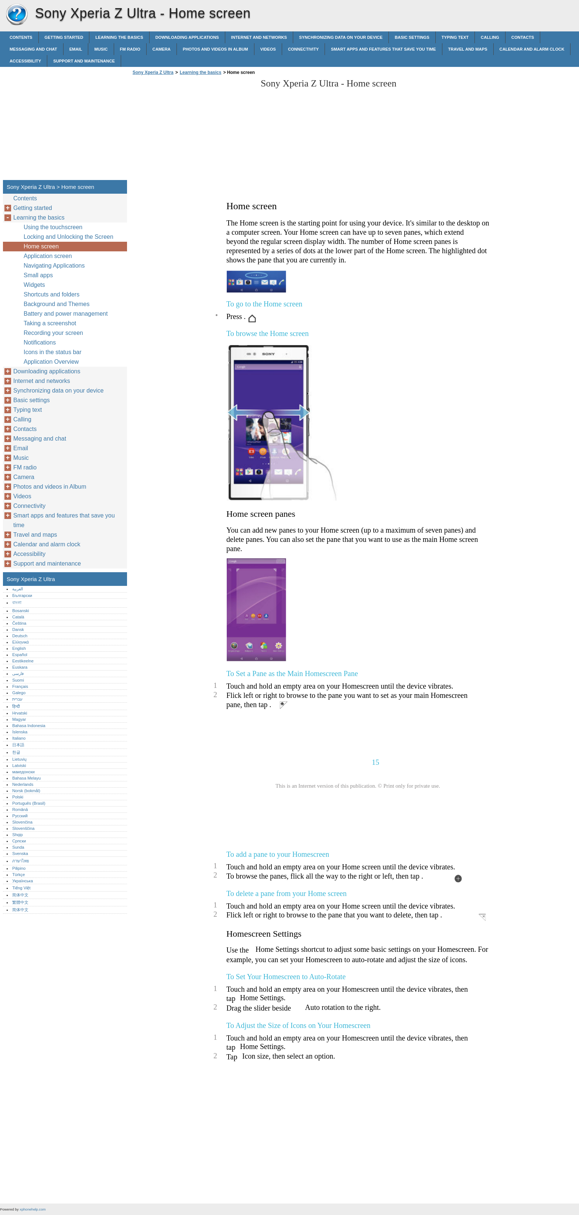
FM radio (130, 49)
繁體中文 (20, 902)
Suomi (18, 680)
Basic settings (412, 37)
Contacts (522, 37)
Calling (490, 37)
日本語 (18, 745)
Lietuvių (19, 759)
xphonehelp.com (32, 1209)
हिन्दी (16, 706)
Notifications (40, 342)
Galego (18, 692)
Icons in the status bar (53, 352)
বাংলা (16, 602)
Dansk (18, 629)
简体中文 (20, 895)
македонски (23, 772)
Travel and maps (467, 49)
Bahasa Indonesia (28, 725)
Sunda (18, 847)
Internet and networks (259, 37)
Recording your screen (53, 333)
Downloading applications (187, 37)
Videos (268, 49)
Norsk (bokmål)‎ (26, 790)
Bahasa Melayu (26, 778)
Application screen (48, 256)
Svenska (20, 853)
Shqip (17, 834)
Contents (21, 37)
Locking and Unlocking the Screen (68, 237)
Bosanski (20, 610)
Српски (19, 841)
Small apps (38, 275)
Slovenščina (23, 828)
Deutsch (19, 636)
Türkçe (18, 874)
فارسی (18, 673)
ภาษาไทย (20, 861)
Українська (22, 881)
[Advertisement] (193, 129)
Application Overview (51, 362)
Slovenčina (22, 822)
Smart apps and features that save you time (383, 49)
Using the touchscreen (53, 227)
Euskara (19, 667)
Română (20, 809)
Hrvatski (19, 713)
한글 (16, 752)
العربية (17, 589)
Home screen (41, 246)
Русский (20, 816)
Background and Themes (56, 304)
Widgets (34, 285)
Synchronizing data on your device (341, 37)
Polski (17, 797)
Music (100, 49)
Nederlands (22, 784)
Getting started (64, 37)
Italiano (18, 738)
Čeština (19, 623)
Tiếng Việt (21, 888)
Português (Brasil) (28, 803)
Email (75, 49)
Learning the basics (119, 37)
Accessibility (25, 61)
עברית (17, 699)
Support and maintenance (84, 61)
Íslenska (19, 732)
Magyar (19, 719)
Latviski (19, 765)
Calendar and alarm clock (532, 49)
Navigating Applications (54, 265)
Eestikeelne (23, 661)
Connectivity (303, 49)
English (19, 648)
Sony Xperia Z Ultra (17, 15)
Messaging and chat (33, 49)
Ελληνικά (20, 642)
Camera (162, 49)
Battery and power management (66, 313)
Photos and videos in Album (215, 49)
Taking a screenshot (50, 323)
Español (19, 654)
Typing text (455, 37)
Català (18, 617)
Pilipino (18, 868)
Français (20, 686)
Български (22, 595)
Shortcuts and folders (51, 294)
